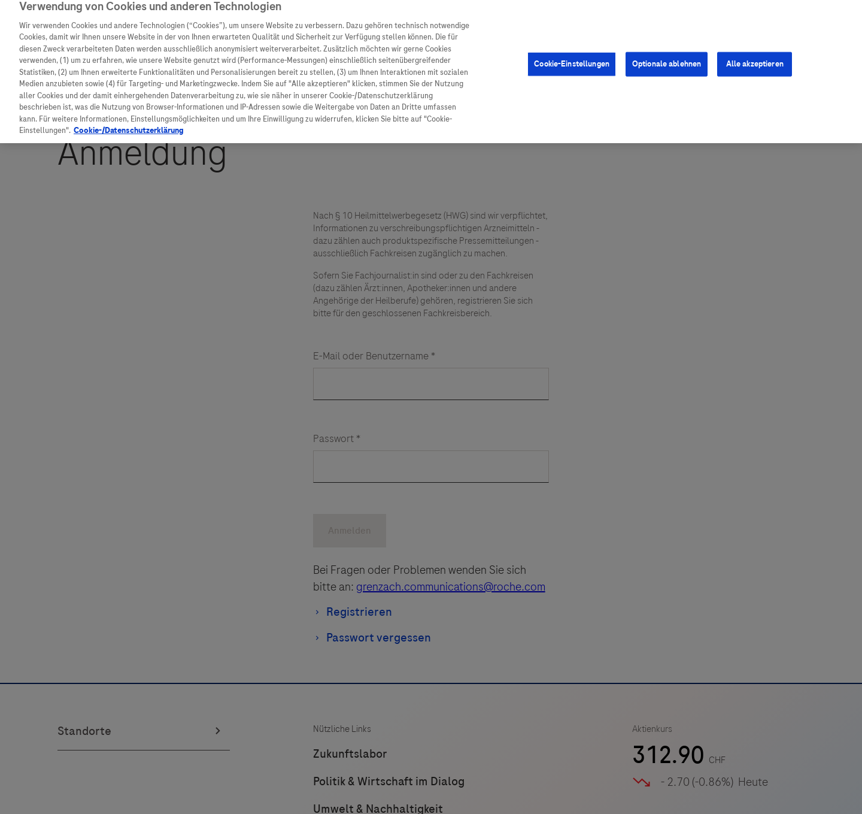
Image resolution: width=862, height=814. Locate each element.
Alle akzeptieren (755, 58)
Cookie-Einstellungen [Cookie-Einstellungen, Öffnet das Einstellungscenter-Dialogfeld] (571, 58)
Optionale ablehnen (666, 58)
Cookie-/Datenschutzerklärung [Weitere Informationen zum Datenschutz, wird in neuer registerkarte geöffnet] (129, 124)
